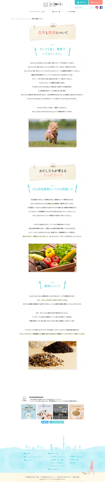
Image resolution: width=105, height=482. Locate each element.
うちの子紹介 (53, 469)
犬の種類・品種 (74, 460)
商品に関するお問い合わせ (64, 477)
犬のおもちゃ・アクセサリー (59, 466)
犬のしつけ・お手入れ (57, 463)
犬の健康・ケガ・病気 (57, 460)
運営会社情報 (76, 477)
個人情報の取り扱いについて (48, 477)
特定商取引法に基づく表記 (32, 477)
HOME (27, 453)
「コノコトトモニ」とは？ (33, 457)
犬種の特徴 (73, 463)
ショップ (27, 460)
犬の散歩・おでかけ (75, 457)
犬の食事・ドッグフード (58, 457)
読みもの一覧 (53, 453)
